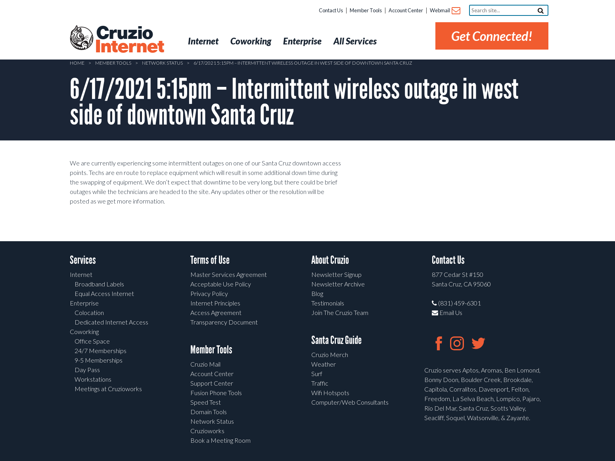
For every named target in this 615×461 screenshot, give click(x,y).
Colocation (89, 312)
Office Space (92, 341)
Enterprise (84, 303)
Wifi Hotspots (330, 392)
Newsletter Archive (338, 284)
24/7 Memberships (100, 350)
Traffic (319, 383)
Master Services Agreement (228, 274)
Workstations (93, 379)
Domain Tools (208, 411)
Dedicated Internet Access (111, 322)
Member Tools (366, 10)
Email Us (447, 312)
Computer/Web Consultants (350, 402)
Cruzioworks (207, 430)
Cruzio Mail (205, 364)
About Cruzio (330, 260)
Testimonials (327, 303)
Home (77, 63)
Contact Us (331, 10)
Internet (81, 274)
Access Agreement (215, 312)
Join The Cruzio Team (339, 312)
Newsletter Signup (336, 274)
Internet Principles (215, 303)
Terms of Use (210, 260)
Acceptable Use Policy (220, 284)
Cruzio (129, 40)
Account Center (406, 10)
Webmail (445, 11)
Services (83, 260)
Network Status (162, 63)
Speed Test (205, 402)
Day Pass (87, 369)
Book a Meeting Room (220, 440)
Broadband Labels (99, 284)
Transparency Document (224, 322)
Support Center (211, 383)
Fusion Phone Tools (216, 392)
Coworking (84, 331)
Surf (316, 373)
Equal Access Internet (104, 293)
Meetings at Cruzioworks (108, 388)
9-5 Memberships (99, 360)
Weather (323, 364)
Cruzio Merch (329, 354)
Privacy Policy (209, 293)
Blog (317, 293)
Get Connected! (492, 36)
